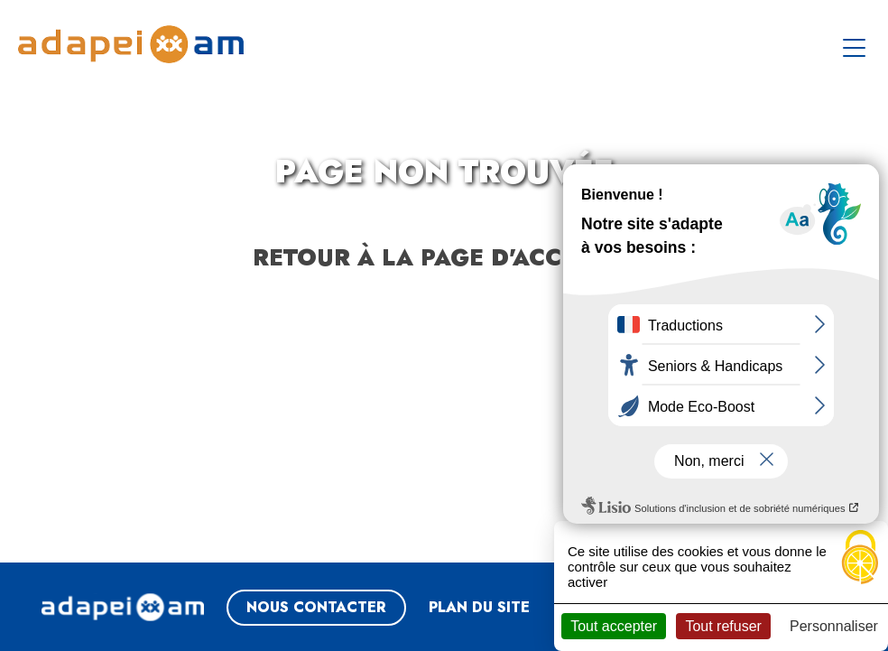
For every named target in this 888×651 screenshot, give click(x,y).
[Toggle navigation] (856, 44)
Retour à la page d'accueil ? (444, 257)
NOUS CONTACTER (316, 607)
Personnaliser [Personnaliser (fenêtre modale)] (834, 626)
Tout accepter (613, 626)
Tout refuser (723, 626)
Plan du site (479, 607)
